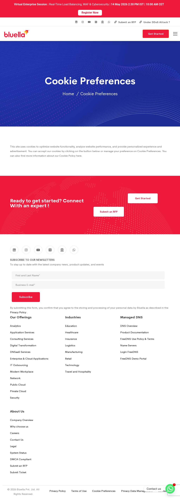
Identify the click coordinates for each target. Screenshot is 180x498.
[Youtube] (38, 250)
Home (68, 93)
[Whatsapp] (170, 489)
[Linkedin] (14, 250)
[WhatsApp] (74, 250)
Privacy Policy (18, 312)
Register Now (90, 12)
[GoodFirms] (62, 250)
